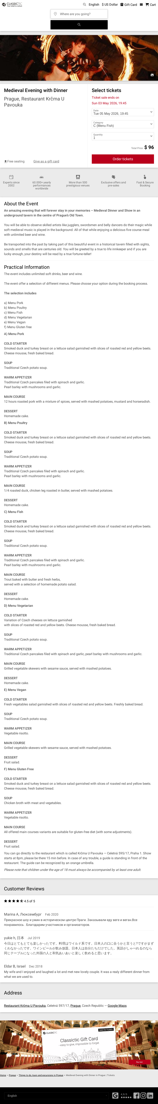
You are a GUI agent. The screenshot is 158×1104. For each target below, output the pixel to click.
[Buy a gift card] (79, 1045)
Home (3, 1075)
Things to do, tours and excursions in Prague (41, 1075)
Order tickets (123, 159)
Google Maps (117, 1006)
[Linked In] (150, 1097)
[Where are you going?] (80, 12)
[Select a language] (56, 1095)
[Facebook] (115, 1095)
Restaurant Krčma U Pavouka (25, 1006)
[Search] (79, 24)
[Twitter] (143, 1097)
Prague (75, 1006)
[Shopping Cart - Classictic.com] (151, 5)
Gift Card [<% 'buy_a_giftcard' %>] (128, 5)
